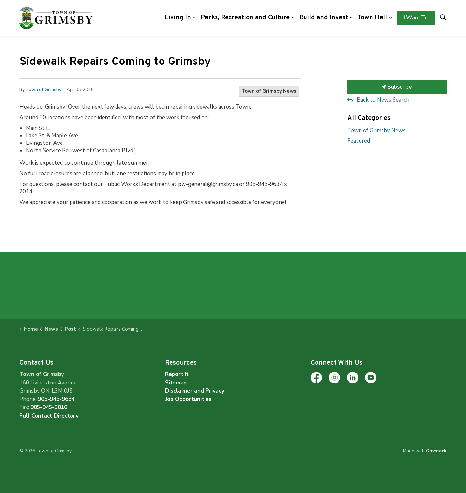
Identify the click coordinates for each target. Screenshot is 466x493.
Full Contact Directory (49, 415)
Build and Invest (323, 18)
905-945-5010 (48, 407)
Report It (177, 374)
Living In (177, 18)
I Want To (415, 18)
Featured (358, 140)
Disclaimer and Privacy (194, 391)
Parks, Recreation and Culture (245, 18)
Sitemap (176, 382)
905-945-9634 (56, 399)
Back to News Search (383, 100)
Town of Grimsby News (268, 91)
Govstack (436, 451)
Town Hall (372, 18)
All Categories (369, 118)
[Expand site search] (443, 18)
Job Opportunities (188, 399)
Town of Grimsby (43, 89)
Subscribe (397, 87)
